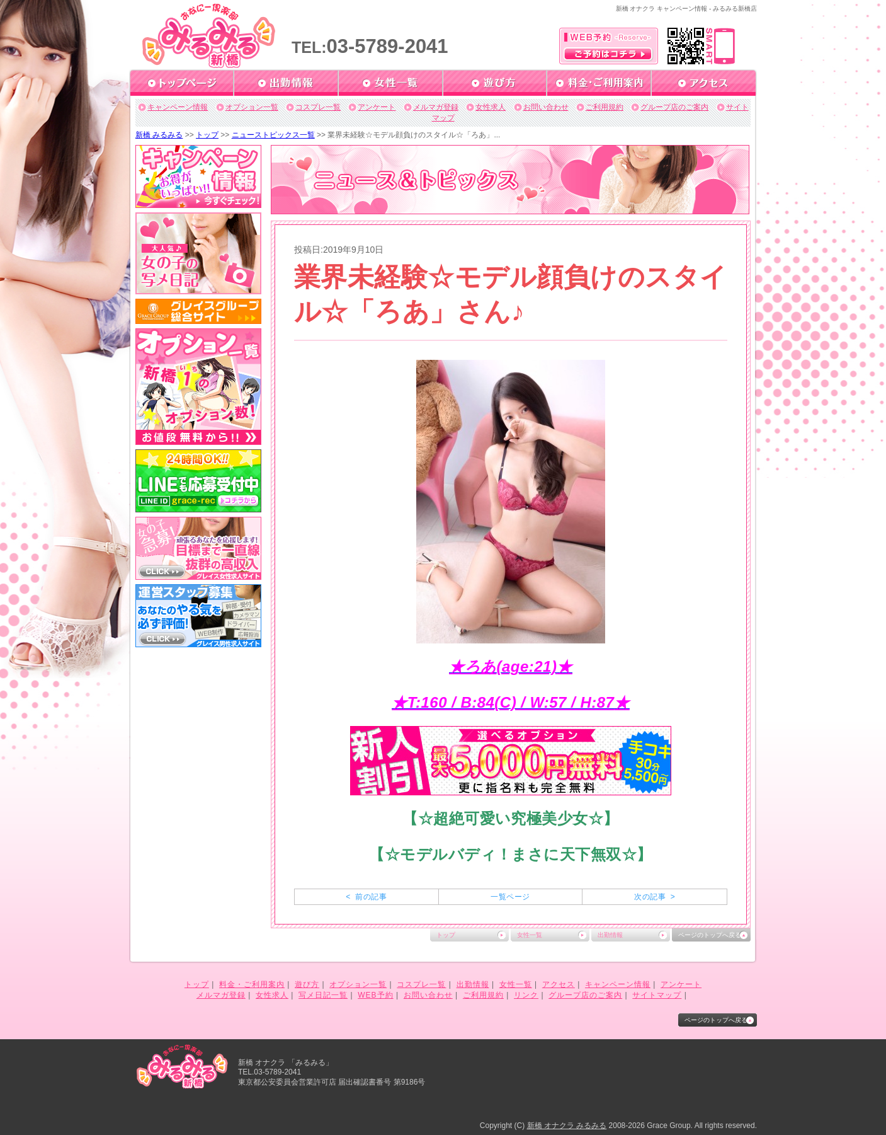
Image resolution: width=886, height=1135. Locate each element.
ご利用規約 (604, 107)
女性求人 (490, 107)
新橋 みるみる (159, 134)
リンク (526, 995)
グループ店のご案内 (674, 107)
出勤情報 (610, 934)
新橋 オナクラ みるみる (567, 1125)
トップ (207, 134)
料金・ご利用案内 (252, 984)
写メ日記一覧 (323, 995)
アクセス (558, 984)
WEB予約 (375, 995)
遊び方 (307, 984)
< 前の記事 (366, 896)
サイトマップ (656, 995)
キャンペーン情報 (177, 107)
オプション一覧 (251, 107)
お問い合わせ (546, 107)
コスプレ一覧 (318, 107)
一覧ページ (510, 896)
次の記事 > (654, 896)
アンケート (376, 107)
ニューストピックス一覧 (273, 134)
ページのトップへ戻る (709, 934)
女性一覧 (529, 934)
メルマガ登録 (435, 107)
